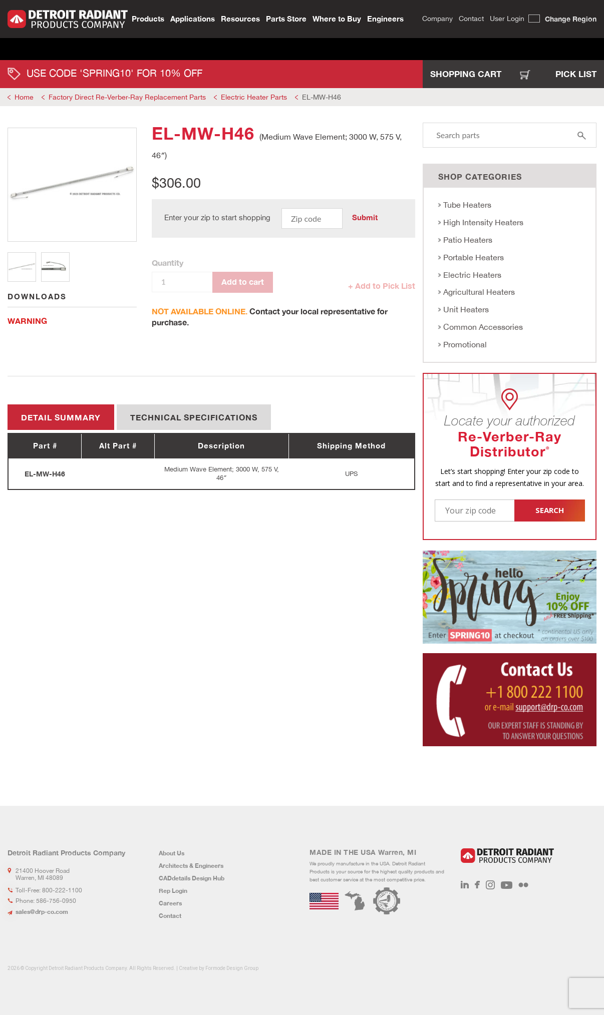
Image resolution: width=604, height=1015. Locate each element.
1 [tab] (22, 267)
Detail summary (61, 417)
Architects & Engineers (191, 865)
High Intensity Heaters (483, 222)
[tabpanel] (72, 184)
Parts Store (286, 18)
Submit (365, 217)
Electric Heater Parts (254, 97)
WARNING (27, 320)
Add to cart (242, 281)
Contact (471, 18)
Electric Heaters (472, 274)
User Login (507, 18)
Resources (240, 18)
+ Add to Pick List (381, 285)
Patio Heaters (467, 239)
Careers (170, 903)
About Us (171, 853)
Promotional (465, 344)
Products (148, 18)
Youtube (506, 884)
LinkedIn (465, 884)
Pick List (575, 74)
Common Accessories (483, 326)
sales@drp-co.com (42, 911)
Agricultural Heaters (479, 291)
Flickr (523, 884)
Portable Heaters (473, 257)
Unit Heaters (466, 309)
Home (24, 97)
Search (413, 18)
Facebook (477, 884)
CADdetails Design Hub (191, 878)
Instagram (490, 884)
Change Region (570, 18)
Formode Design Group (231, 968)
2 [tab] (55, 267)
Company (437, 18)
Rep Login (173, 890)
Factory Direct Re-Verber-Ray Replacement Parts (127, 97)
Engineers (385, 18)
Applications (192, 18)
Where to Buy (337, 18)
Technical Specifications (193, 417)
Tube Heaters (467, 204)
